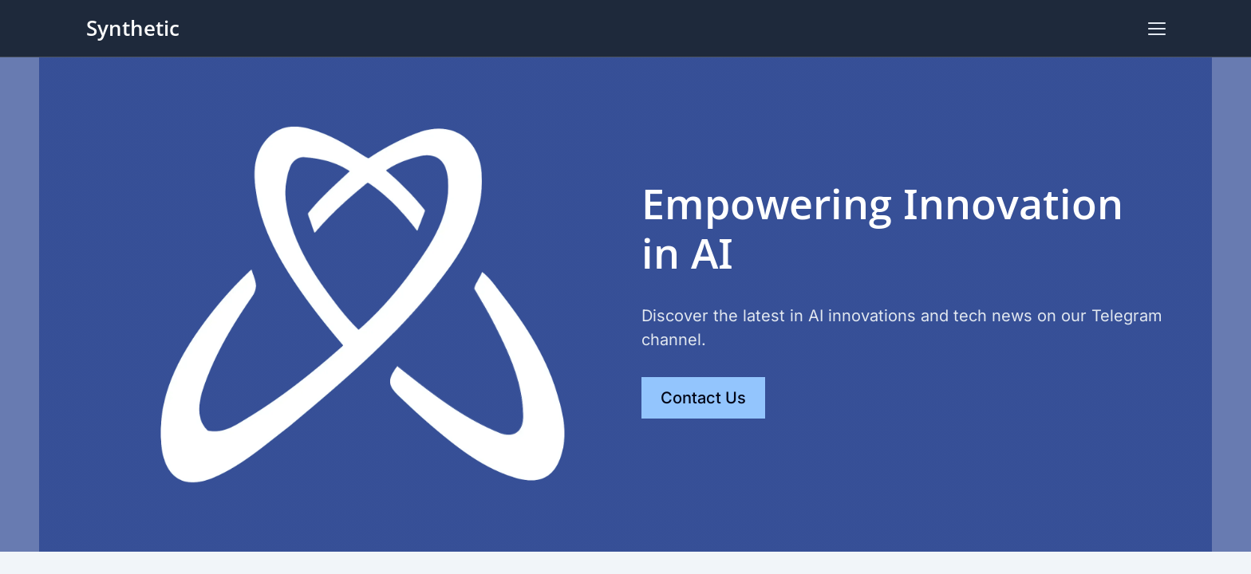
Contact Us (1115, 29)
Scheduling (1006, 29)
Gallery (931, 29)
